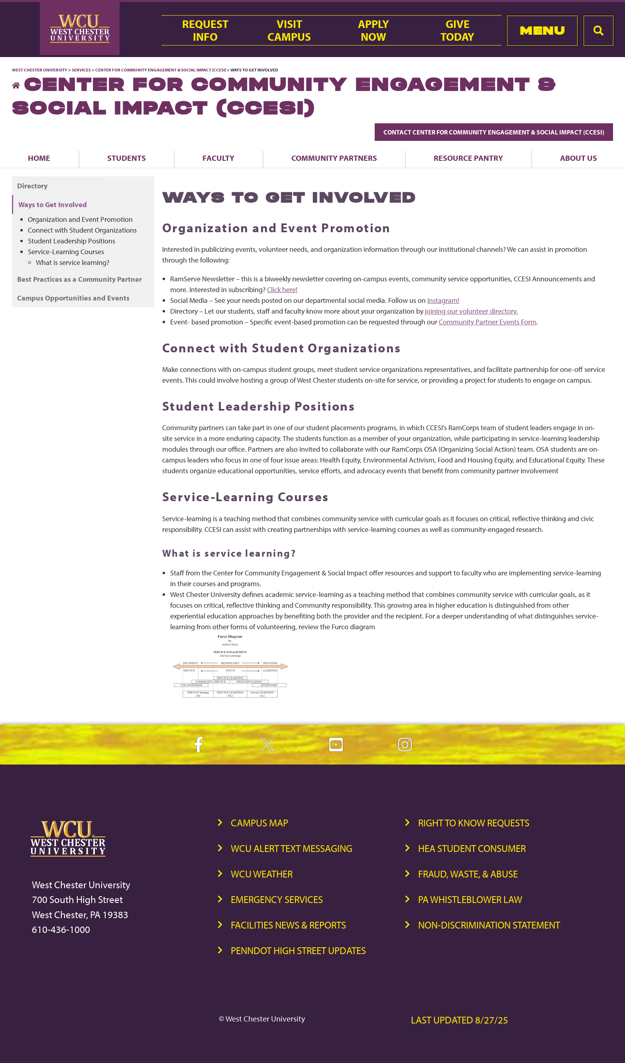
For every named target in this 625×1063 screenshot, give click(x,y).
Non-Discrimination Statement (489, 925)
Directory (32, 185)
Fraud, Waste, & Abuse (468, 873)
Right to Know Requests (473, 822)
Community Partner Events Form (488, 321)
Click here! (282, 289)
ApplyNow (373, 30)
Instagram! (443, 300)
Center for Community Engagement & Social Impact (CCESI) (160, 70)
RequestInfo (205, 30)
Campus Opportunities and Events (73, 297)
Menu (542, 30)
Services (81, 70)
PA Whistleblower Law (470, 899)
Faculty (218, 158)
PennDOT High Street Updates (298, 950)
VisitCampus (289, 30)
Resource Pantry (468, 158)
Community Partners (334, 158)
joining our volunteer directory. (471, 311)
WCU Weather (262, 873)
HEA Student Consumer (472, 848)
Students (126, 158)
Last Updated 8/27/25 (459, 1020)
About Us (578, 158)
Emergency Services (277, 899)
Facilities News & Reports (288, 925)
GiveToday (457, 30)
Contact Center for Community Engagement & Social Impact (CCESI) (493, 132)
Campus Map (259, 822)
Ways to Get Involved (52, 204)
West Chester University (39, 70)
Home (39, 158)
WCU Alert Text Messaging (291, 848)
